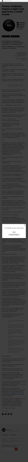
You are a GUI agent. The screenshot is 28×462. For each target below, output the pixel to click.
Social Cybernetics (7, 1)
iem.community (18, 228)
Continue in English (14, 234)
